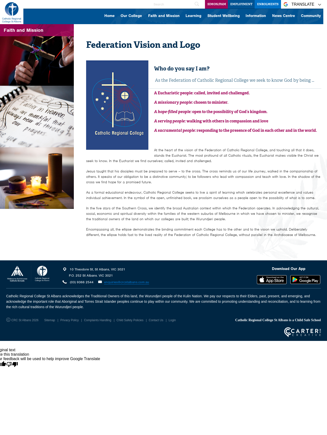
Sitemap (49, 320)
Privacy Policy (69, 320)
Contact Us (156, 320)
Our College (131, 16)
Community (311, 16)
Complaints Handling (97, 320)
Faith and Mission (164, 16)
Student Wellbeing (223, 16)
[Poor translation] (12, 364)
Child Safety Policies (130, 320)
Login (172, 320)
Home (109, 16)
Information (256, 16)
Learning (193, 16)
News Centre (283, 16)
